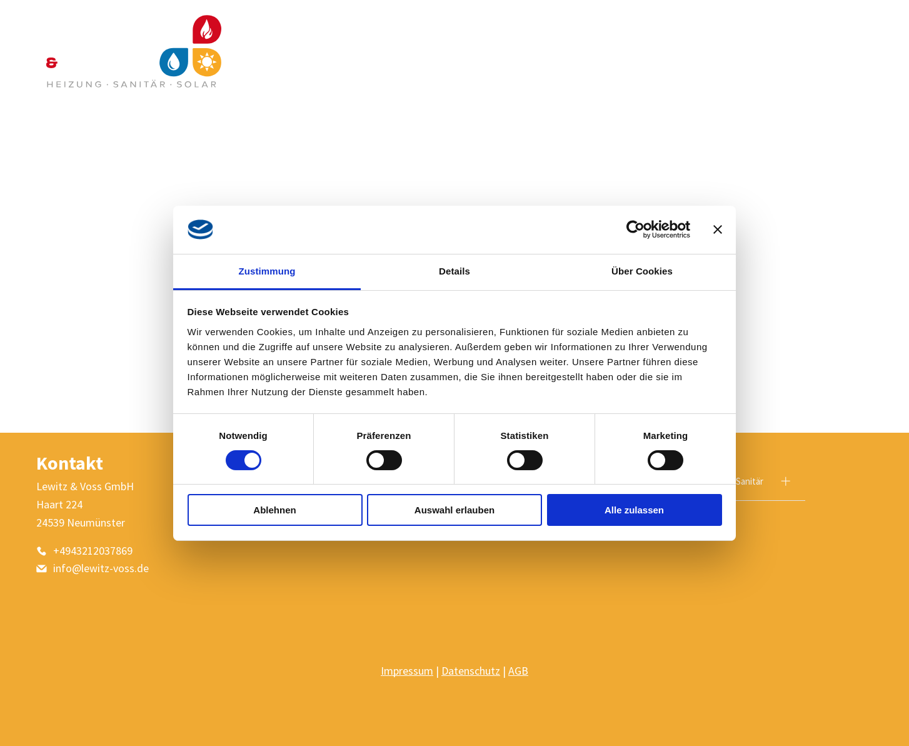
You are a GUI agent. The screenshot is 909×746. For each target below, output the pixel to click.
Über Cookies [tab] (642, 270)
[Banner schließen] (717, 229)
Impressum (407, 670)
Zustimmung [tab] (267, 270)
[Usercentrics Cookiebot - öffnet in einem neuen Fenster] (635, 229)
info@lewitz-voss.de (101, 568)
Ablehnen (274, 510)
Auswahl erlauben (454, 510)
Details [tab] (454, 270)
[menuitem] (588, 51)
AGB (518, 670)
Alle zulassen (634, 510)
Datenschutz (470, 670)
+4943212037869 (93, 550)
